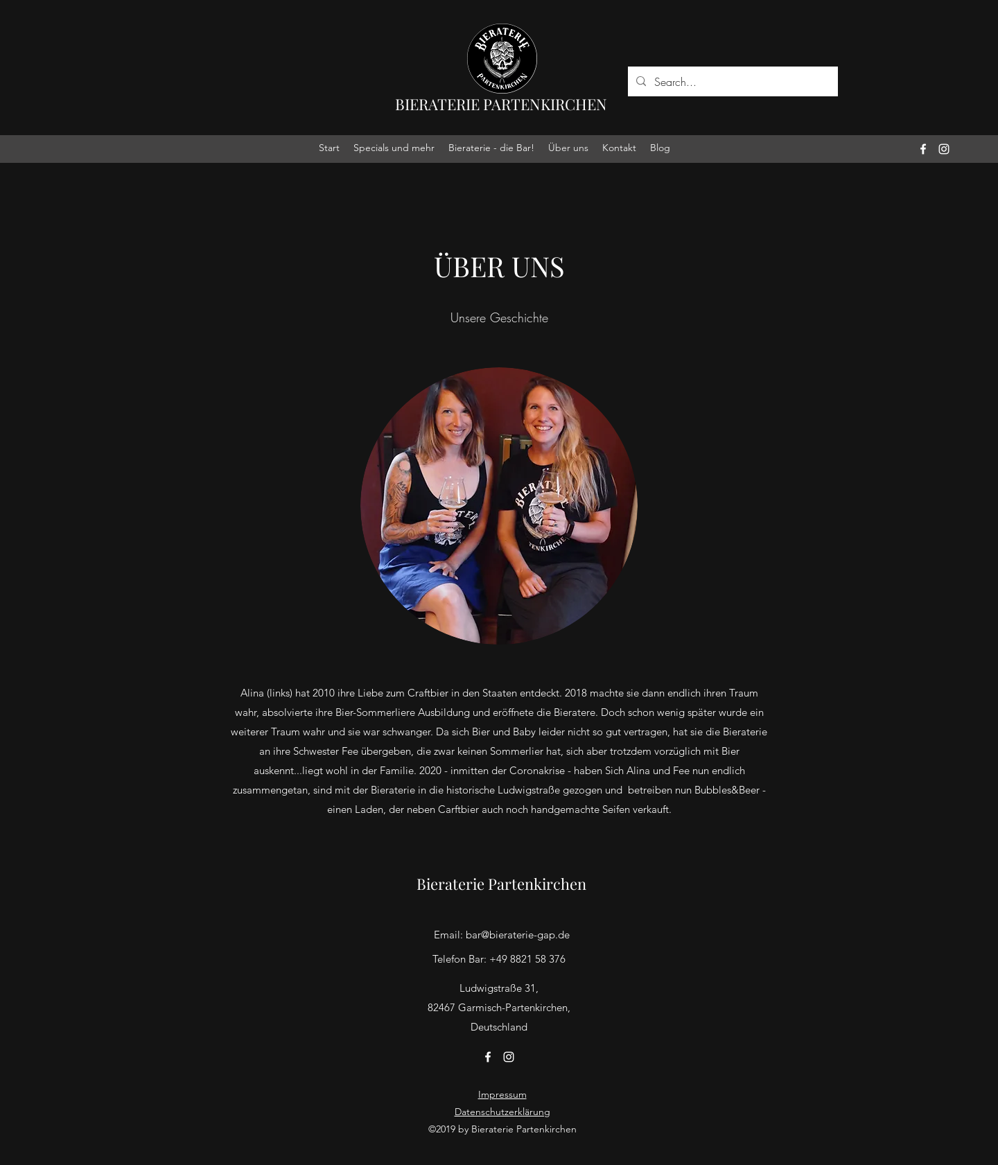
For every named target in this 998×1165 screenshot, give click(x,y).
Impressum (502, 1094)
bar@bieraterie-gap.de (518, 934)
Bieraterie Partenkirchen (501, 883)
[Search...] (731, 82)
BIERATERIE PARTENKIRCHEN (501, 104)
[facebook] (923, 149)
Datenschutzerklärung (502, 1111)
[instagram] (944, 149)
